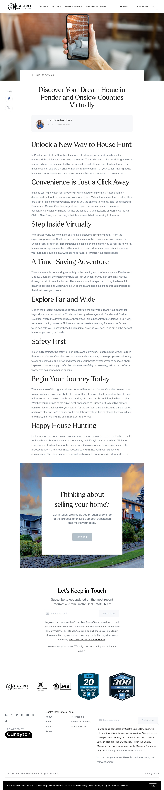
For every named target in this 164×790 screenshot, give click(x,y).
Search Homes (73, 6)
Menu (124, 6)
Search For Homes (80, 721)
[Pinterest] (22, 715)
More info (134, 785)
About (49, 716)
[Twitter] (12, 715)
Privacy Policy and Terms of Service (87, 639)
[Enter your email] (74, 614)
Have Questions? (96, 6)
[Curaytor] (18, 737)
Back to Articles (44, 75)
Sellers (56, 6)
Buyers (44, 6)
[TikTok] (6, 721)
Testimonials (77, 716)
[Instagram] (33, 715)
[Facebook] (6, 715)
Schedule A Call (79, 726)
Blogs (48, 721)
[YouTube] (27, 715)
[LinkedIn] (17, 715)
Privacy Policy (152, 773)
